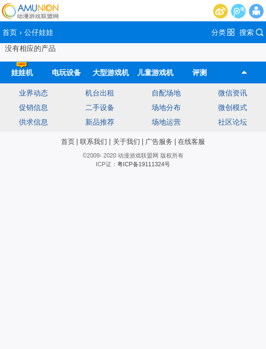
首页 (9, 32)
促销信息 (33, 107)
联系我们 (93, 141)
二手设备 (99, 107)
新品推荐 (99, 122)
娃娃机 (22, 69)
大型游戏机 (111, 72)
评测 (199, 72)
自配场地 (166, 93)
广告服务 (158, 141)
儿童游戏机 (155, 72)
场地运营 (166, 122)
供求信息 (33, 122)
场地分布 (166, 107)
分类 (218, 32)
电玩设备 (66, 72)
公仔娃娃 (38, 32)
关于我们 (126, 141)
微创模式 (232, 107)
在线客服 (191, 141)
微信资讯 (232, 93)
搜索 (246, 32)
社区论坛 (232, 122)
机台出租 (99, 93)
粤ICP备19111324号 (143, 164)
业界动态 (33, 93)
